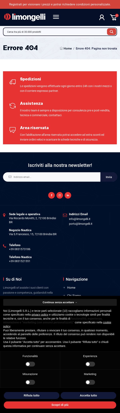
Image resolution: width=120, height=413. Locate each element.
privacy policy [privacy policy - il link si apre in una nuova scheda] (40, 314)
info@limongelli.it (79, 219)
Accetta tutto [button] (88, 395)
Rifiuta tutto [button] (32, 395)
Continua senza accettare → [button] (60, 302)
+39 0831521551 (19, 261)
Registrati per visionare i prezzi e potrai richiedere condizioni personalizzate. (60, 4)
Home (68, 48)
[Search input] (56, 31)
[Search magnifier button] (111, 31)
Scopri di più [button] (60, 404)
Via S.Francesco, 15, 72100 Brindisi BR (33, 234)
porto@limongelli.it (80, 223)
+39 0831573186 (19, 249)
